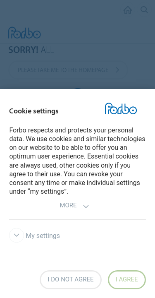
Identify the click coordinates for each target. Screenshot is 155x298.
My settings (34, 236)
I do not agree (70, 279)
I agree (127, 279)
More (74, 206)
